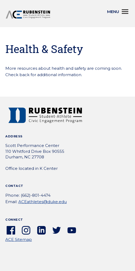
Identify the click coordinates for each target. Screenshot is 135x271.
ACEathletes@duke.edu (42, 201)
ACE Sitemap (18, 239)
